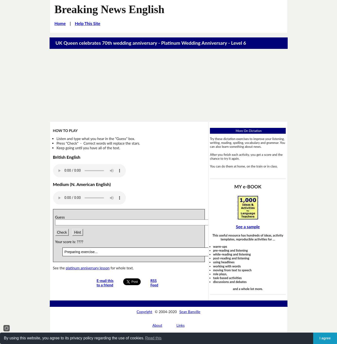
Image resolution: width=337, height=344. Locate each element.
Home (60, 23)
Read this (153, 338)
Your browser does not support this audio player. (89, 170)
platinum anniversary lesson (88, 268)
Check (62, 232)
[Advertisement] (168, 85)
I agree (325, 338)
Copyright (144, 311)
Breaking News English (109, 9)
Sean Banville (189, 311)
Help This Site (87, 23)
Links (180, 325)
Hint (77, 232)
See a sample (248, 226)
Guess (61, 217)
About (157, 325)
